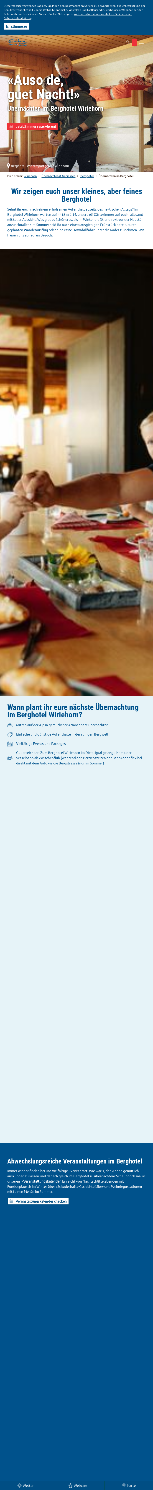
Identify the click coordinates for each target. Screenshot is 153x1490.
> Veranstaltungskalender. (41, 1181)
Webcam (77, 1485)
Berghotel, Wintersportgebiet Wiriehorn (37, 165)
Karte (129, 1485)
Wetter (25, 1485)
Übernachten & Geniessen (58, 176)
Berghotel (87, 176)
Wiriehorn (30, 176)
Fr (118, 42)
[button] (134, 42)
